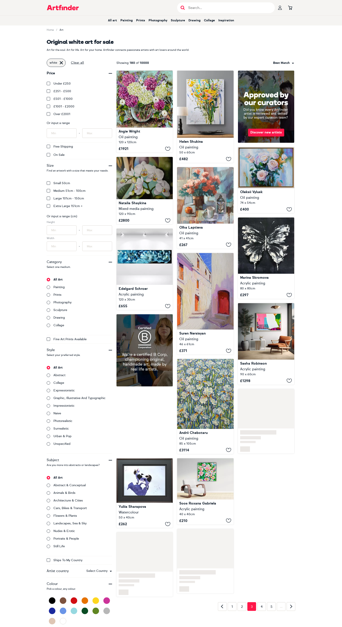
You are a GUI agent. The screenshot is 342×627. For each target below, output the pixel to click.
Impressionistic (61, 406)
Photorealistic (59, 421)
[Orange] (84, 600)
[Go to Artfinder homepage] (63, 7)
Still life (56, 546)
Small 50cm (58, 183)
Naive (54, 413)
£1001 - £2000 (60, 106)
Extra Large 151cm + (65, 206)
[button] (99, 571)
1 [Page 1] (232, 607)
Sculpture (178, 20)
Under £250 (59, 83)
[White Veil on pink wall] (266, 343)
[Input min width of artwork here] (62, 246)
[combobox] (99, 571)
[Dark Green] (84, 611)
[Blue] (63, 611)
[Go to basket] (290, 7)
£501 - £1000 (60, 99)
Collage (209, 20)
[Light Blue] (74, 611)
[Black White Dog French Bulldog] (144, 493)
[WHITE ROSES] (266, 180)
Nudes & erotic (61, 531)
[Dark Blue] (52, 611)
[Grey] (106, 611)
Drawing (194, 20)
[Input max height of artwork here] (97, 230)
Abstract (56, 375)
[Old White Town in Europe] (205, 304)
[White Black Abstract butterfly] (266, 258)
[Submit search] (182, 7)
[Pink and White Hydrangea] (144, 112)
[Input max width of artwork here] (97, 246)
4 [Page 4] (262, 607)
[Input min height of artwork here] (62, 230)
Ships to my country (64, 560)
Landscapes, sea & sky (67, 523)
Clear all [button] (77, 63)
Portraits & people (63, 538)
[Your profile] (280, 7)
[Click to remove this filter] (61, 63)
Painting (126, 20)
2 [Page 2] (242, 607)
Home (50, 29)
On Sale (56, 155)
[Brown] (63, 600)
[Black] (52, 600)
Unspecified (58, 444)
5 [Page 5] (271, 607)
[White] (63, 621)
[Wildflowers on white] (205, 117)
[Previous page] (222, 606)
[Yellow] (95, 600)
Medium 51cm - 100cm (66, 191)
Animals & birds (61, 493)
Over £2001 (58, 114)
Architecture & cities (65, 500)
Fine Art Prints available (67, 339)
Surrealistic (58, 428)
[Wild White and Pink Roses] (205, 491)
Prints (140, 20)
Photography (158, 20)
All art (112, 20)
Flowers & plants (62, 516)
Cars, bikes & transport (67, 508)
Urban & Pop (59, 436)
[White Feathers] (144, 269)
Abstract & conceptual (66, 485)
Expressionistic (61, 390)
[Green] (95, 611)
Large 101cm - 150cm (65, 198)
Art (61, 29)
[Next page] (291, 606)
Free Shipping (60, 146)
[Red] (74, 600)
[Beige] (52, 621)
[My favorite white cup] (205, 208)
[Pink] (106, 600)
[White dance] (205, 406)
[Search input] (228, 7)
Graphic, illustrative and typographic (76, 398)
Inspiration (226, 20)
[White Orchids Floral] (144, 190)
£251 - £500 (59, 91)
